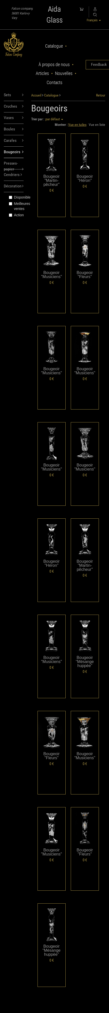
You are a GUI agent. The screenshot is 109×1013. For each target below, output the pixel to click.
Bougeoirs (14, 152)
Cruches (14, 106)
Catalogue (54, 46)
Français (94, 20)
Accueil (36, 95)
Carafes (14, 141)
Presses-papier (14, 165)
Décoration (14, 186)
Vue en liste (97, 125)
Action (16, 215)
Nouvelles (63, 73)
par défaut (54, 119)
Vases (14, 118)
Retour (100, 95)
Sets (14, 95)
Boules (14, 129)
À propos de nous (54, 64)
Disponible (16, 197)
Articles (42, 73)
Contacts (54, 82)
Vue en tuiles (77, 125)
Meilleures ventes (16, 206)
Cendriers (13, 175)
